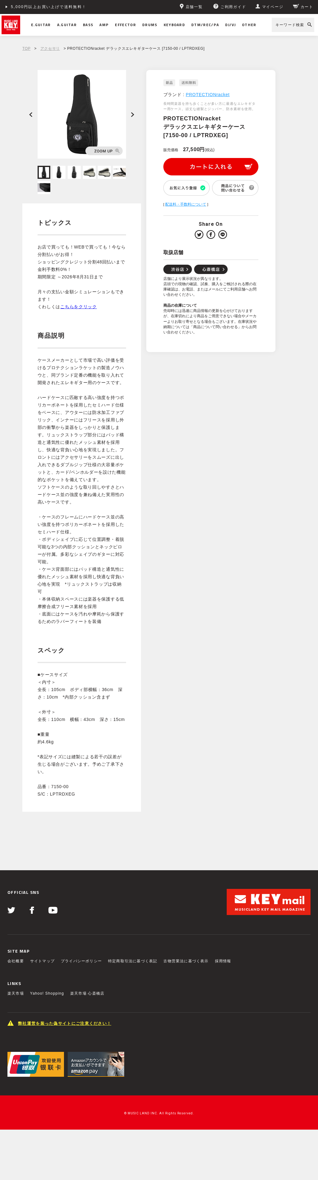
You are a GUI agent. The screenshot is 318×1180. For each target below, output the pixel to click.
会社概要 (15, 961)
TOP (26, 48)
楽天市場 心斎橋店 (87, 993)
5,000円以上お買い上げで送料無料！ (49, 7)
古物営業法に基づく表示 (185, 961)
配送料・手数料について (185, 204)
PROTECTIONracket (207, 94)
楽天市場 (15, 993)
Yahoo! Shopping (47, 993)
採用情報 (223, 961)
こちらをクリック (78, 306)
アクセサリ (50, 48)
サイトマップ (42, 961)
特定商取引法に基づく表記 (132, 961)
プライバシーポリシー (81, 961)
